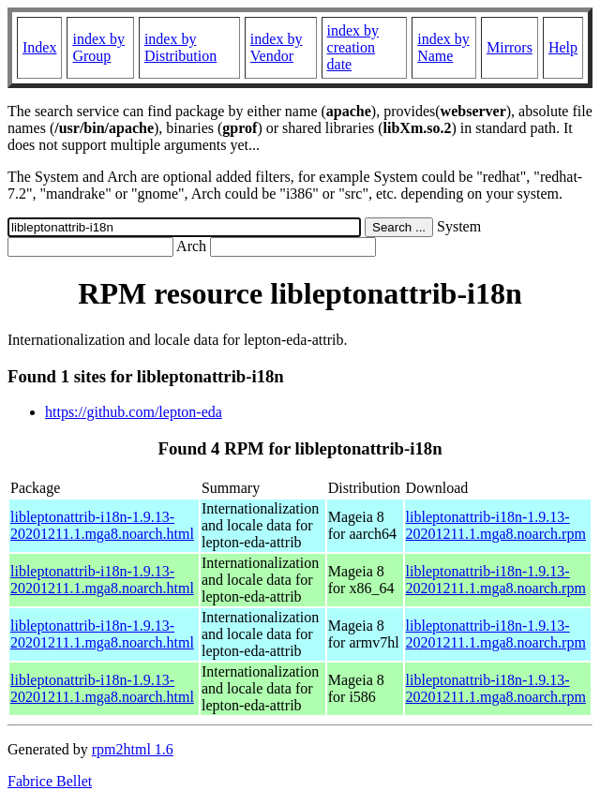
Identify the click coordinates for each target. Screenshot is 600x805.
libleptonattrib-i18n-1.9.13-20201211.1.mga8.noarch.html (102, 525)
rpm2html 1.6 (132, 749)
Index (39, 47)
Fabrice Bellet (50, 781)
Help (563, 47)
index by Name (443, 47)
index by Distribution (180, 47)
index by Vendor (276, 47)
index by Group (98, 47)
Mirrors (509, 47)
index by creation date (353, 47)
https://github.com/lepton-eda (133, 412)
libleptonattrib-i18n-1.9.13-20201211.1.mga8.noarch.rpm (496, 525)
